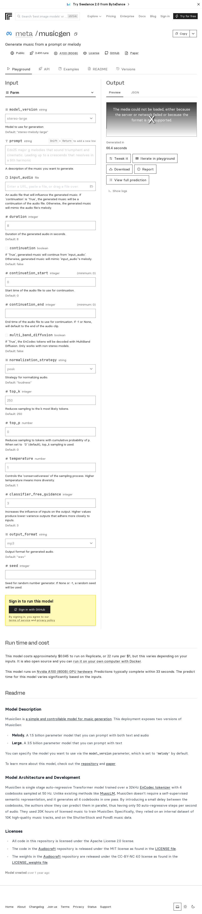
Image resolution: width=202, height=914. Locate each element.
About (21, 907)
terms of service (19, 620)
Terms (65, 907)
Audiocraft (47, 848)
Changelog (36, 907)
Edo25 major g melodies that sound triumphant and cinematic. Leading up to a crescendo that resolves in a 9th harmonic (50, 154)
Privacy (78, 907)
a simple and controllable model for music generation (69, 719)
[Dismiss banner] (198, 4)
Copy (181, 34)
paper (111, 763)
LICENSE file (165, 848)
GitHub (114, 53)
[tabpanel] (50, 347)
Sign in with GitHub (29, 609)
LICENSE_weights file (30, 862)
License (94, 53)
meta (24, 33)
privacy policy (46, 620)
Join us (52, 907)
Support (105, 907)
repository (89, 763)
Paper (134, 53)
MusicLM (107, 793)
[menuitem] (94, 16)
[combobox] (47, 16)
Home (9, 907)
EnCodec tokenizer (155, 787)
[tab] (114, 92)
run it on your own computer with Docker (107, 661)
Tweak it (118, 158)
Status (92, 907)
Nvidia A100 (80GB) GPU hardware (65, 671)
